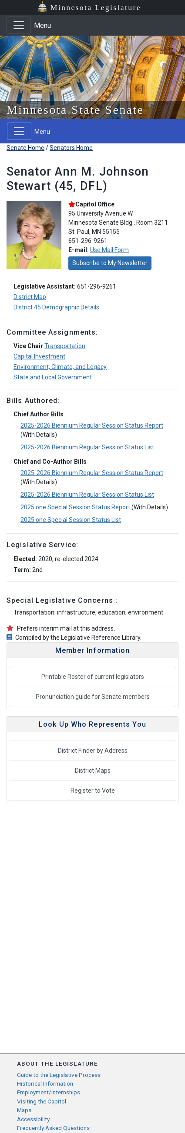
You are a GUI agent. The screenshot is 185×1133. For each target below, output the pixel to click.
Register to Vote (93, 790)
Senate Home (25, 147)
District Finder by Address (93, 750)
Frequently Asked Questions (53, 1127)
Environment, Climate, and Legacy (60, 366)
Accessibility (33, 1119)
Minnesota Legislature (95, 7)
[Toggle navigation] (19, 25)
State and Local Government (52, 377)
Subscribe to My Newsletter (110, 262)
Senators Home (71, 147)
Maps (24, 1109)
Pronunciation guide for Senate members (93, 696)
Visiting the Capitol (41, 1101)
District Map (29, 296)
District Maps (93, 770)
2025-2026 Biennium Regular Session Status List (87, 447)
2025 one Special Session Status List (70, 519)
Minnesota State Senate (75, 109)
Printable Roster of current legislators (92, 676)
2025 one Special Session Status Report (75, 507)
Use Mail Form (109, 249)
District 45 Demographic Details (56, 307)
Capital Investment (39, 356)
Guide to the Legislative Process (59, 1074)
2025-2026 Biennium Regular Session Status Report (91, 425)
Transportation (64, 345)
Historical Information (45, 1083)
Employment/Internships (48, 1092)
